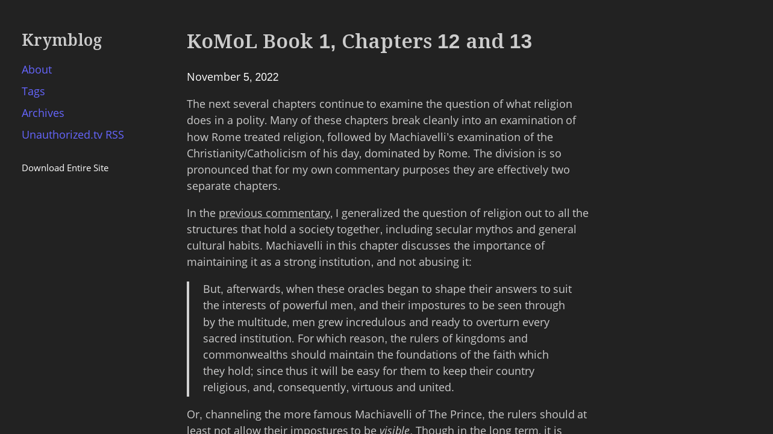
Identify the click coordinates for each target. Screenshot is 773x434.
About (37, 70)
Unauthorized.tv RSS (73, 135)
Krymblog (62, 40)
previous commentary (274, 213)
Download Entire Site (65, 168)
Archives (43, 113)
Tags (33, 92)
